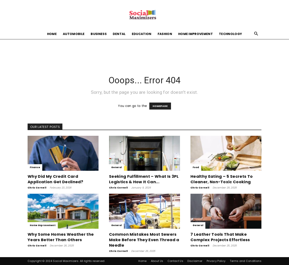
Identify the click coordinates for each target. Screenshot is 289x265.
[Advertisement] (144, 54)
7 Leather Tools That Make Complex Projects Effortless (220, 237)
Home (52, 34)
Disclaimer (194, 261)
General (116, 167)
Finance (35, 167)
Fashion (165, 34)
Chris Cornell (37, 187)
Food (196, 167)
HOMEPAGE (160, 106)
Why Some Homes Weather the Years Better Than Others (61, 237)
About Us (157, 261)
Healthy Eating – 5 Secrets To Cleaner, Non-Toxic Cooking (221, 179)
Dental (119, 34)
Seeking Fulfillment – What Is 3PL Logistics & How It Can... (144, 179)
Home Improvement (195, 34)
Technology (230, 34)
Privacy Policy (216, 261)
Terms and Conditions (245, 261)
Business (99, 34)
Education (142, 34)
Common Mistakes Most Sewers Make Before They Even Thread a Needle (144, 240)
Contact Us (175, 261)
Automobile (74, 34)
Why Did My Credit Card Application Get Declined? (55, 179)
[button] (256, 34)
